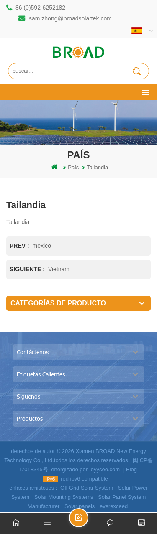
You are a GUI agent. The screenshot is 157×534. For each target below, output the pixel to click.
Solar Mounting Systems (63, 497)
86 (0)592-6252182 (40, 7)
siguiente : (28, 269)
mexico (42, 245)
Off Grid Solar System (86, 488)
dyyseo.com (105, 469)
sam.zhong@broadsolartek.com (70, 18)
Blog (131, 469)
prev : (20, 245)
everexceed (114, 506)
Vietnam (58, 269)
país (73, 167)
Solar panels (79, 506)
